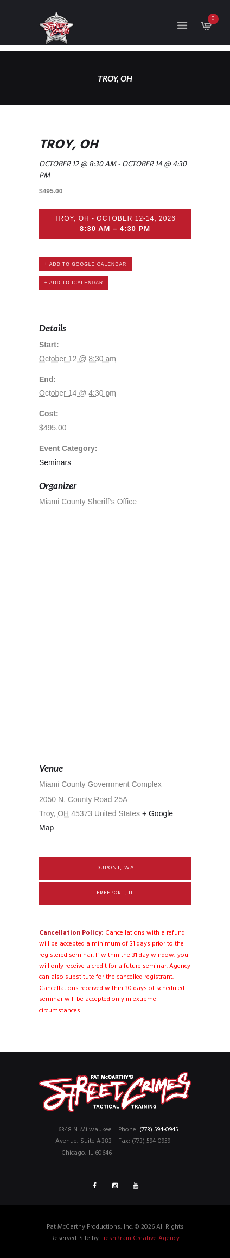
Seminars (55, 462)
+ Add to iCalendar (73, 282)
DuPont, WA (115, 868)
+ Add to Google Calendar (85, 264)
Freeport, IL (115, 893)
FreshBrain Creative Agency (140, 1238)
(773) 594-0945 (158, 1129)
